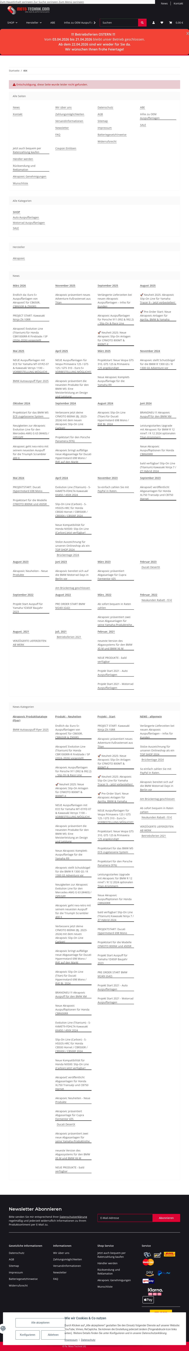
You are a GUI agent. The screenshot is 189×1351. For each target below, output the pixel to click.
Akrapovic (19, 258)
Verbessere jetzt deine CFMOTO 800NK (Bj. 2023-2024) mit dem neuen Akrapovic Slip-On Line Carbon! (71, 420)
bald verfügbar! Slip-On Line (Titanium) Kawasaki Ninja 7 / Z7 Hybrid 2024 (158, 467)
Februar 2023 (148, 561)
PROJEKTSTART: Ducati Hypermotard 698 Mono (27, 489)
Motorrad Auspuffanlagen (29, 222)
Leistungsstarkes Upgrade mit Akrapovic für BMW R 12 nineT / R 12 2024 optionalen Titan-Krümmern (158, 431)
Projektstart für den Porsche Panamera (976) (72, 439)
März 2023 (104, 561)
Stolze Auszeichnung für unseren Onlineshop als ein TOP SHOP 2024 (72, 545)
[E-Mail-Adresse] (125, 1218)
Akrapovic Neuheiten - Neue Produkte (30, 573)
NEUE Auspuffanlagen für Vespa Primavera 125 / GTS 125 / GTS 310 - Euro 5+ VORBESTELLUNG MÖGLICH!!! (73, 365)
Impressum (71, 1339)
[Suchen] (119, 23)
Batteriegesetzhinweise (112, 134)
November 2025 (65, 285)
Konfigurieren (28, 1334)
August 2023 (20, 561)
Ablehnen (53, 1334)
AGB (100, 114)
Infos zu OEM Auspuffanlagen (82, 22)
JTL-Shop (169, 1346)
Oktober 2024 (21, 403)
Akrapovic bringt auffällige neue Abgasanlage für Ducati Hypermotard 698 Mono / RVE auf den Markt (73, 456)
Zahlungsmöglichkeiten (69, 114)
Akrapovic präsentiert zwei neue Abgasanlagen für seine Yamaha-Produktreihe (115, 620)
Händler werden (23, 159)
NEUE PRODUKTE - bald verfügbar (112, 659)
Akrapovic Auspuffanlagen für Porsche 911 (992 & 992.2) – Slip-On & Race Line (116, 319)
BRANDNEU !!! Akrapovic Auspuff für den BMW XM (155, 414)
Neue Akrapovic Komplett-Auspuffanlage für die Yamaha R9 (114, 381)
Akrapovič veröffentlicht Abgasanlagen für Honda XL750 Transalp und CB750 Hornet (156, 492)
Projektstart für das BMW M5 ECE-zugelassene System (31, 414)
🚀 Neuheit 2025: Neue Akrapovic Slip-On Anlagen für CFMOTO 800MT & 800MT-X (114, 338)
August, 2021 (21, 631)
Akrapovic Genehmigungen (29, 176)
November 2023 (108, 478)
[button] (154, 22)
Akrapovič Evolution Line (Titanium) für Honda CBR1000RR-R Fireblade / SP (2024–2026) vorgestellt (30, 334)
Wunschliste (20, 183)
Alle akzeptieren (41, 1322)
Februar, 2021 (106, 631)
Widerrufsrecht (107, 141)
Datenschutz (88, 1339)
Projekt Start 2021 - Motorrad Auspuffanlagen (115, 686)
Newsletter (62, 128)
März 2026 (19, 285)
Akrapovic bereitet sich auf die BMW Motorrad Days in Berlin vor (72, 574)
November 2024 (150, 351)
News (164, 3)
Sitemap (103, 121)
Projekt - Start (106, 716)
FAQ (57, 134)
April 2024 (61, 478)
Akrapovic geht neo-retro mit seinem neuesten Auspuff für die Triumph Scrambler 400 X (30, 452)
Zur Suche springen (46, 2)
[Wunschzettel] (162, 22)
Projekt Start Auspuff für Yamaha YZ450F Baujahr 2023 (28, 607)
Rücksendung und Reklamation (24, 167)
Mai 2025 (18, 351)
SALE (143, 125)
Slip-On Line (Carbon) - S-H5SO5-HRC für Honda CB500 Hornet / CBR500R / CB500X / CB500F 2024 (71, 509)
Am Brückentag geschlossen (72, 588)
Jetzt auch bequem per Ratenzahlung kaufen (27, 150)
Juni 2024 (146, 403)
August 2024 (105, 403)
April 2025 (61, 351)
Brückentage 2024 (68, 555)
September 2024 (65, 403)
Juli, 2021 (61, 631)
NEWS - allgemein (151, 716)
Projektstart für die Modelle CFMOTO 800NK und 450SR (30, 502)
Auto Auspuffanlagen (26, 217)
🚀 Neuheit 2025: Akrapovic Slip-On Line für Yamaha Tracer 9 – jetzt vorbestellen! (157, 298)
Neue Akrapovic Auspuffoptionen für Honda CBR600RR (157, 450)
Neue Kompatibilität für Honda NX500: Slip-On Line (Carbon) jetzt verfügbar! (72, 528)
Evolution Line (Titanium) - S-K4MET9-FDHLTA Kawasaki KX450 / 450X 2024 (73, 491)
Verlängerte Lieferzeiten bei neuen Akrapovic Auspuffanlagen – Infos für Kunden (115, 300)
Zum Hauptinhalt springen (17, 2)
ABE (52, 22)
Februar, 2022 (148, 594)
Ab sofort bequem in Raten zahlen (114, 606)
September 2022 (23, 594)
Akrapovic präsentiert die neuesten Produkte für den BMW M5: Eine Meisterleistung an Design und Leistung (72, 388)
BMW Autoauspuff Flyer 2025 (31, 381)
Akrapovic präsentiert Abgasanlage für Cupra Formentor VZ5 (112, 574)
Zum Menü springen (71, 2)
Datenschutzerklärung (73, 1217)
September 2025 (108, 285)
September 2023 (150, 478)
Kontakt (178, 3)
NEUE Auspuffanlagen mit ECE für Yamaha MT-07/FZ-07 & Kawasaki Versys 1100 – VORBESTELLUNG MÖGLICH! (31, 365)
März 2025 (104, 351)
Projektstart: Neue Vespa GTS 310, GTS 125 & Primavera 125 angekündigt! (116, 364)
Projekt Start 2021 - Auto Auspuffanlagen (113, 672)
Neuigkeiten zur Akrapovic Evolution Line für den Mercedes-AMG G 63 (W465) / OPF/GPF (31, 431)
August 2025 (148, 285)
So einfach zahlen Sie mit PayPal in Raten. (113, 489)
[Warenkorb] (176, 22)
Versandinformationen (69, 121)
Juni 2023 (61, 561)
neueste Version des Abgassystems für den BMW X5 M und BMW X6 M (115, 644)
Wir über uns (63, 107)
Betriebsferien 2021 (69, 637)
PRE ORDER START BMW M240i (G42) (70, 606)
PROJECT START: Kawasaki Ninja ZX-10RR (29, 317)
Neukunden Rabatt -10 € (157, 600)
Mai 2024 (18, 478)
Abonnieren (166, 1218)
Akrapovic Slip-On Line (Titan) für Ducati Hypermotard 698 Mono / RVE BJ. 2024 (113, 418)
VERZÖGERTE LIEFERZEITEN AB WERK (29, 642)
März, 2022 (104, 594)
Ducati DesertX (151, 567)
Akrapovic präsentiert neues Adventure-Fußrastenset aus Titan (73, 298)
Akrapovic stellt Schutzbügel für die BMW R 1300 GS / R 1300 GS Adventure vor (157, 364)
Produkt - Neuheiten (68, 716)
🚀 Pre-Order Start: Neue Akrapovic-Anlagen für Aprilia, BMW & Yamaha (155, 315)
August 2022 (63, 594)
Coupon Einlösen (65, 148)
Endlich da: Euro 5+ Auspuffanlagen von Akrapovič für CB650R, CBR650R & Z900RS (26, 300)
